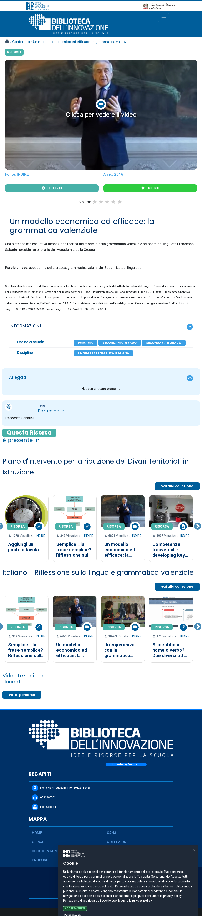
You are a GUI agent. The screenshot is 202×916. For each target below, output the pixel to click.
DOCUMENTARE (45, 851)
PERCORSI (115, 851)
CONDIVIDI (54, 188)
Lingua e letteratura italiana (103, 353)
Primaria (85, 343)
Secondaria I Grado (119, 343)
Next (198, 529)
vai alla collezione (177, 486)
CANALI (113, 833)
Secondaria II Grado (163, 343)
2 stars (101, 202)
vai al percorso (22, 694)
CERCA (38, 842)
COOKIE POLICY (101, 894)
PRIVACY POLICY (101, 887)
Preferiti (153, 188)
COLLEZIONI (117, 842)
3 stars (107, 202)
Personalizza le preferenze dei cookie (101, 911)
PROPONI (39, 860)
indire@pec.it (44, 807)
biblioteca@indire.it (126, 764)
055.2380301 (43, 797)
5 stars (120, 202)
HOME (37, 833)
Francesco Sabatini (19, 418)
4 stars (114, 202)
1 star (95, 202)
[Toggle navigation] (163, 17)
